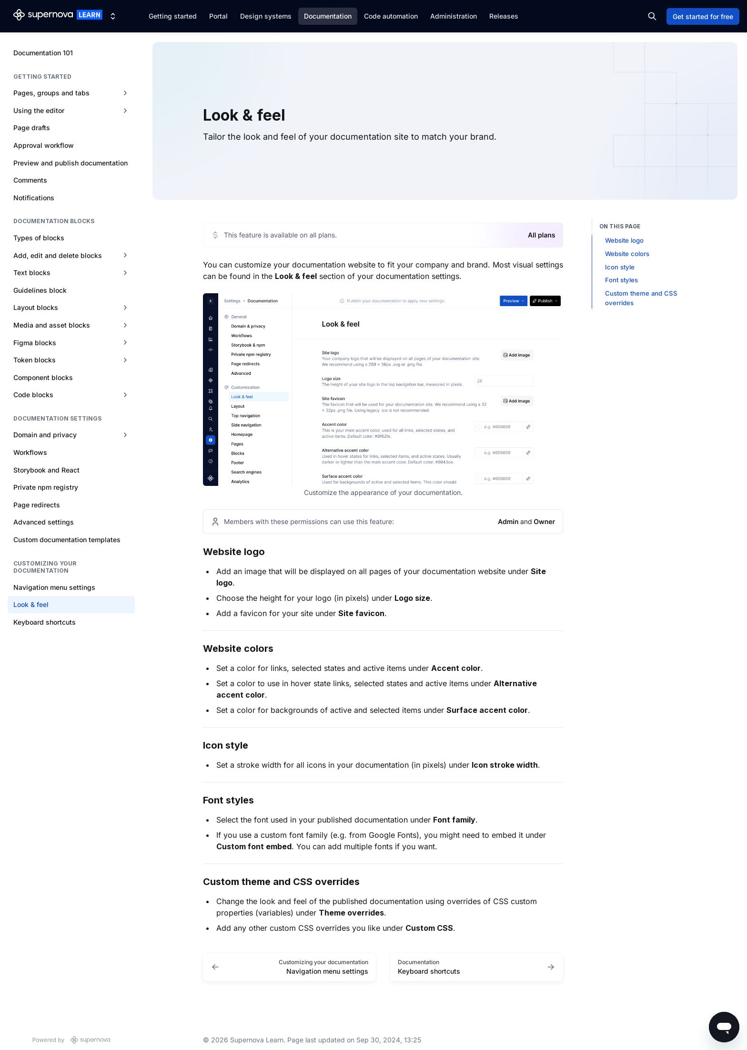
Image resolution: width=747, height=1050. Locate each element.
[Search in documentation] (652, 16)
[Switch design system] (112, 16)
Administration (453, 16)
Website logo (624, 240)
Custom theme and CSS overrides (641, 298)
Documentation (328, 16)
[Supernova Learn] (57, 16)
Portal (218, 16)
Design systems (266, 16)
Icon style (620, 267)
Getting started (173, 16)
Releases (503, 16)
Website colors (627, 253)
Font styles (621, 280)
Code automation (391, 16)
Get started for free (703, 16)
